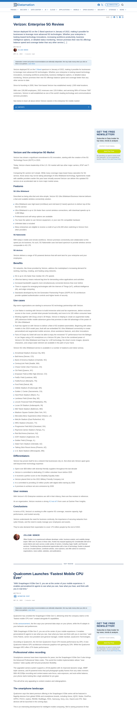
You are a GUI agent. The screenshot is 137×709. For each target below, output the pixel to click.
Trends (20, 10)
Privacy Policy (117, 164)
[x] (102, 5)
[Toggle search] (122, 5)
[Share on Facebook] (114, 17)
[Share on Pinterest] (120, 17)
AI (52, 10)
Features (19, 116)
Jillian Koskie (20, 50)
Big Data (30, 10)
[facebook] (99, 5)
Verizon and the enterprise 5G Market (29, 112)
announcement (24, 651)
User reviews (21, 132)
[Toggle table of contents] (52, 107)
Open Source (95, 10)
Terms (108, 164)
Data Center (42, 10)
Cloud (59, 10)
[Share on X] (117, 17)
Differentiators (21, 128)
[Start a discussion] (111, 17)
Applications (71, 10)
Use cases (20, 124)
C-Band (38, 69)
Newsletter (112, 5)
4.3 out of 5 (53, 529)
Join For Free (109, 157)
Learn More (31, 64)
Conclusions (20, 136)
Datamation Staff (21, 624)
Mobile (83, 10)
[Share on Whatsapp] (123, 17)
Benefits (19, 120)
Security (108, 10)
